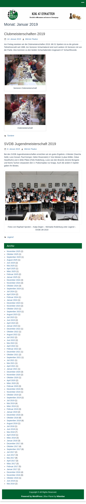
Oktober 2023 (12, 309)
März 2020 (11, 383)
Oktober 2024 (12, 286)
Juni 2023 (11, 320)
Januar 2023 (12, 326)
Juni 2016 (11, 481)
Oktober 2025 (12, 254)
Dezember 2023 (13, 303)
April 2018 (11, 435)
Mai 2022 (11, 343)
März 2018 (11, 438)
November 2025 (13, 251)
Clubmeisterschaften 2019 (24, 34)
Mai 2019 (11, 403)
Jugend (10, 237)
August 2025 (12, 260)
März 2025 (11, 271)
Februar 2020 (12, 386)
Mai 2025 (11, 266)
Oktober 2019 (12, 395)
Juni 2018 (11, 429)
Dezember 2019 (13, 389)
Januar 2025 (12, 277)
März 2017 (11, 463)
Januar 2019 (12, 412)
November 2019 (13, 392)
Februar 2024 (12, 297)
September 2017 (14, 449)
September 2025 (14, 257)
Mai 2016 (11, 484)
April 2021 (11, 366)
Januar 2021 (12, 369)
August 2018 (12, 423)
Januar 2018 (12, 441)
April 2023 (11, 323)
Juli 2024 (10, 291)
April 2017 (11, 461)
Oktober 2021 (12, 354)
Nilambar (61, 496)
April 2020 (11, 380)
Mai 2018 (11, 432)
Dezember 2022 (13, 329)
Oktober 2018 (12, 418)
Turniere (10, 136)
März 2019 (11, 406)
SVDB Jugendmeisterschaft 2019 (30, 144)
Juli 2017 (10, 452)
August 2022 (12, 334)
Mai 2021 (11, 363)
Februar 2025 (12, 274)
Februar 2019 (12, 409)
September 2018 (14, 420)
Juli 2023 (10, 317)
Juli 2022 (10, 337)
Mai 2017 (11, 458)
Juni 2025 (11, 263)
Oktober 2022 (12, 332)
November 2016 (13, 475)
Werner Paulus (31, 39)
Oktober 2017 (12, 446)
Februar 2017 (12, 466)
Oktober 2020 (12, 377)
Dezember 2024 (13, 280)
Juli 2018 (10, 426)
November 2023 (13, 306)
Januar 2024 (12, 300)
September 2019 (14, 398)
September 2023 (14, 311)
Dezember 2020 (13, 372)
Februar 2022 (12, 349)
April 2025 (11, 268)
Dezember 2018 (13, 415)
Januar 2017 (12, 469)
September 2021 (14, 357)
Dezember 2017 (13, 443)
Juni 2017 (11, 455)
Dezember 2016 (13, 472)
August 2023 (12, 314)
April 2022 (11, 346)
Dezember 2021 (13, 352)
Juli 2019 (10, 400)
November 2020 (13, 375)
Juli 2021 (10, 360)
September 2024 (14, 289)
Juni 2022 (11, 340)
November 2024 (13, 283)
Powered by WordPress (31, 496)
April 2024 (11, 294)
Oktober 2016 (12, 478)
